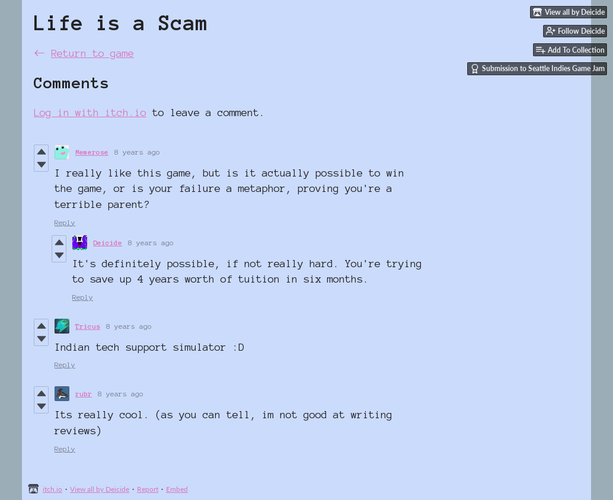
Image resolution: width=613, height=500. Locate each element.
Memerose (91, 152)
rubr (83, 394)
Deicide (107, 242)
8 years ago (137, 152)
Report (147, 489)
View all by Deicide (99, 489)
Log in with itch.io (90, 112)
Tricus (87, 326)
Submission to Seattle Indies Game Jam (537, 68)
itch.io (52, 489)
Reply (65, 222)
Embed (177, 489)
